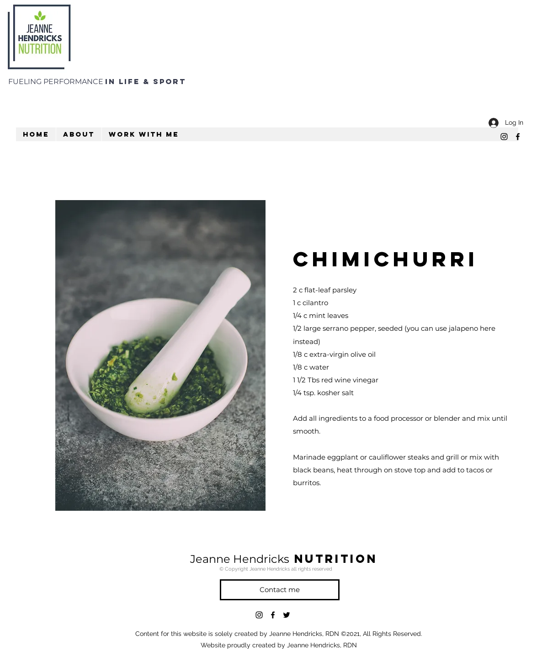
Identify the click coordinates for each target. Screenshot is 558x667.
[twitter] (286, 614)
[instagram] (504, 136)
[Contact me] (280, 589)
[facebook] (517, 136)
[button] (78, 134)
